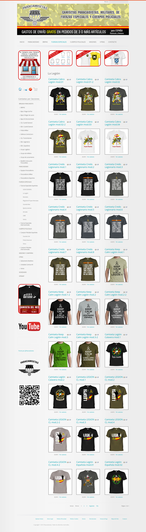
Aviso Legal (50, 518)
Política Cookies (74, 518)
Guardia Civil (26, 236)
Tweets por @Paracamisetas (26, 351)
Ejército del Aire (27, 208)
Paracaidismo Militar (27, 174)
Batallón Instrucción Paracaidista (26, 162)
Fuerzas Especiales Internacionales (26, 224)
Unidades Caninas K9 (27, 265)
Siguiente (91, 506)
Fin (97, 506)
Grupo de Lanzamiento (27, 157)
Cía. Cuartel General (26, 123)
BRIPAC (23, 108)
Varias (22, 268)
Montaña (25, 197)
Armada (25, 212)
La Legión (25, 193)
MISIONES (92, 42)
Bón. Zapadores (25, 146)
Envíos (84, 518)
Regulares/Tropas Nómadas (30, 200)
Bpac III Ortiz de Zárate (27, 119)
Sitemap (21, 276)
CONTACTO (112, 42)
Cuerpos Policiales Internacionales (26, 248)
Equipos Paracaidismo (27, 170)
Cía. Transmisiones (26, 138)
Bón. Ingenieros (25, 142)
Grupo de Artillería (26, 153)
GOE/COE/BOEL (27, 189)
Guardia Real (26, 204)
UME (24, 215)
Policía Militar (24, 130)
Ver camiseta (62, 114)
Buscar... (106, 2)
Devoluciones (92, 518)
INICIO (22, 42)
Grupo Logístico (25, 149)
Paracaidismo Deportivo (28, 178)
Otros (24, 244)
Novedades (23, 272)
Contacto (125, 518)
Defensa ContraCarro (27, 134)
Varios (24, 219)
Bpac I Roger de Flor (26, 111)
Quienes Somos (39, 518)
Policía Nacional (27, 240)
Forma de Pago (103, 518)
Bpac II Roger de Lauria (27, 115)
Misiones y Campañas (26, 253)
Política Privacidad (61, 518)
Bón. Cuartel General (27, 127)
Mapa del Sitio (115, 518)
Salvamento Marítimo (27, 261)
